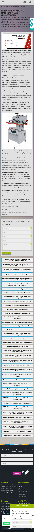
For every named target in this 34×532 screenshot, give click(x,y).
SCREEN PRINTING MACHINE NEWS (17, 6)
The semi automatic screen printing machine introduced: (17, 322)
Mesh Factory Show (22, 491)
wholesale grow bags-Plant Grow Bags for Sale (17, 389)
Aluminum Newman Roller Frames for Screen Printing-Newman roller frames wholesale (17, 284)
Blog (19, 489)
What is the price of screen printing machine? (17, 275)
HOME (3, 6)
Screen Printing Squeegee (7, 505)
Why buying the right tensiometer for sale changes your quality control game (17, 350)
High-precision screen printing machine (17, 309)
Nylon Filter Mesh (5, 510)
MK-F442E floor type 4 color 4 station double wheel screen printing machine (17, 297)
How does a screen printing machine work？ (17, 326)
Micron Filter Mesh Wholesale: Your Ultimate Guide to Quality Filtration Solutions (17, 361)
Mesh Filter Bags (22, 496)
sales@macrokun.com (8, 490)
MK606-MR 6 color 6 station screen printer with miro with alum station (17, 407)
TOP (32, 28)
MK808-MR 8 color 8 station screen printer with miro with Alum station (17, 398)
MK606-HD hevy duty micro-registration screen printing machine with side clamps (17, 412)
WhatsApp (8, 528)
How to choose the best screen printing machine (17, 365)
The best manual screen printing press (17, 330)
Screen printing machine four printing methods (17, 313)
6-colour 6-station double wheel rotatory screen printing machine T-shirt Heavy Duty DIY (17, 279)
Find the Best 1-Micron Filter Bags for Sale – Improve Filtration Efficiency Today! (17, 265)
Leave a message (22, 506)
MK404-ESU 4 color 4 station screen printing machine (17, 431)
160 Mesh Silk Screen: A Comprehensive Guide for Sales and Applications (17, 370)
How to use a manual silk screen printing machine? (17, 301)
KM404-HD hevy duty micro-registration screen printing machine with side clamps (17, 426)
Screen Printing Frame (6, 506)
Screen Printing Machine (6, 508)
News (7, 6)
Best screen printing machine (17, 339)
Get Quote (6, 523)
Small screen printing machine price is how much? (17, 293)
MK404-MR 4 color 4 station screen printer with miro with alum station (17, 421)
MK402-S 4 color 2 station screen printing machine (17, 435)
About (19, 485)
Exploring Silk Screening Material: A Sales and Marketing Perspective (17, 375)
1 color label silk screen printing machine (17, 346)
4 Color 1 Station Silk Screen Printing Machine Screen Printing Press (17, 317)
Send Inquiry (6, 253)
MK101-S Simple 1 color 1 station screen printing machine (17, 342)
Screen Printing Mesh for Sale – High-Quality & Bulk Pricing (17, 356)
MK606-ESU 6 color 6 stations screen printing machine (17, 417)
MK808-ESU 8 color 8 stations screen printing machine (17, 403)
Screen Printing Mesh (23, 493)
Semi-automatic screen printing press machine (17, 305)
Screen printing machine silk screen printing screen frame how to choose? (17, 393)
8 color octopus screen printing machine (17, 289)
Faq (19, 488)
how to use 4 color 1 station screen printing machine (17, 380)
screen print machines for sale (10, 206)
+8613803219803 (8, 492)
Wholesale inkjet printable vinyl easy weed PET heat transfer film (17, 384)
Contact (20, 486)
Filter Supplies (21, 494)
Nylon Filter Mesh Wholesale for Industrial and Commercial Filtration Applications (17, 259)
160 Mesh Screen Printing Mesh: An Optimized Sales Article (17, 270)
